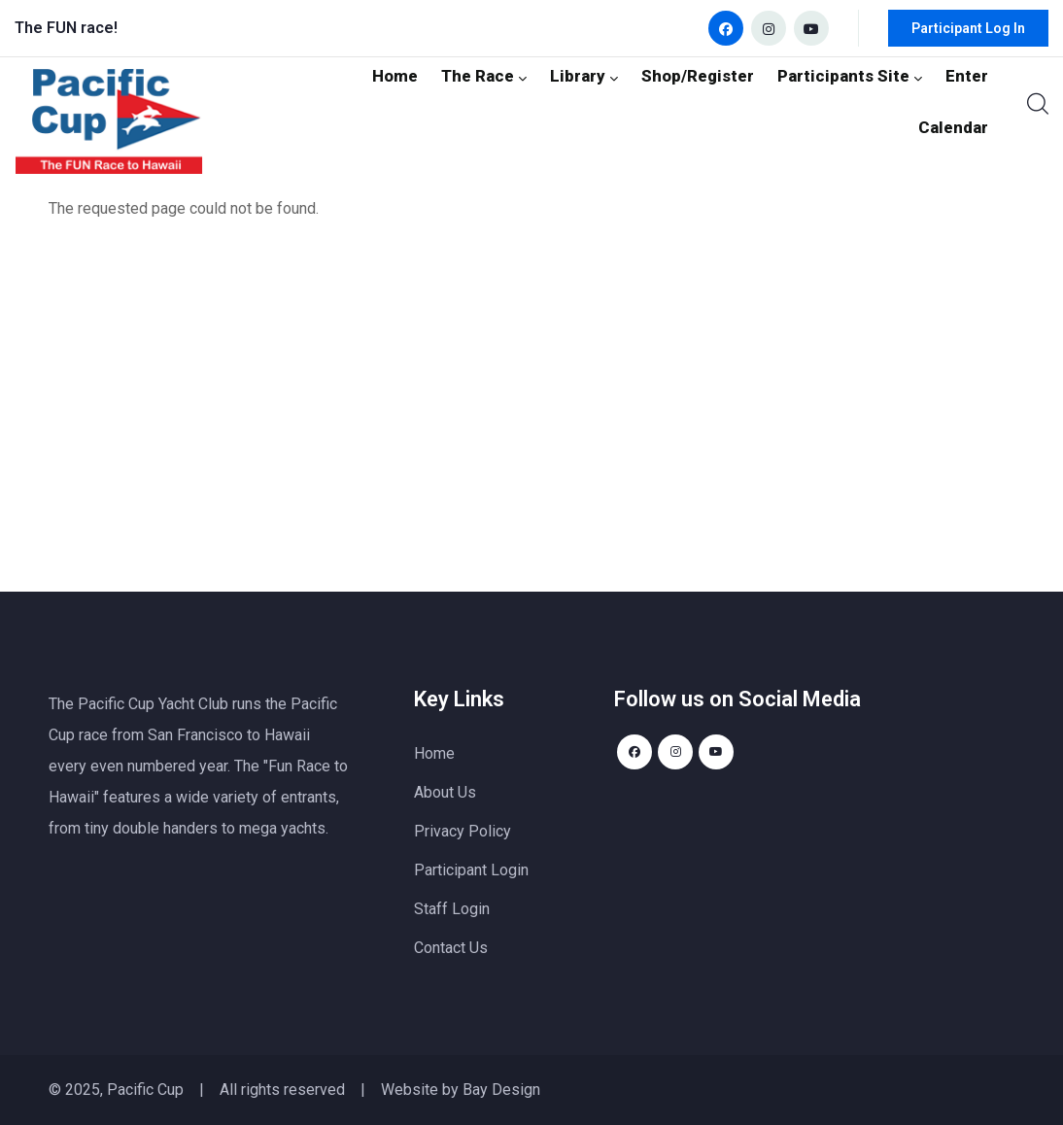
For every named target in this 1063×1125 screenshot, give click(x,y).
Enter (880, 101)
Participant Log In (968, 28)
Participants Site (771, 101)
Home (339, 101)
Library (521, 101)
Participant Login (471, 870)
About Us (445, 792)
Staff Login (452, 909)
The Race (425, 101)
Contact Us (451, 947)
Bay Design (501, 1089)
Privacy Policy (462, 831)
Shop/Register (628, 101)
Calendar (955, 101)
